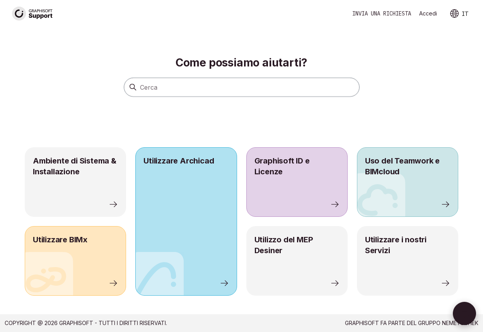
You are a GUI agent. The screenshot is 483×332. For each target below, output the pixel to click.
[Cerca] (241, 87)
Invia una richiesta (381, 13)
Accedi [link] (428, 13)
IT (459, 13)
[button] (464, 313)
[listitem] (186, 221)
